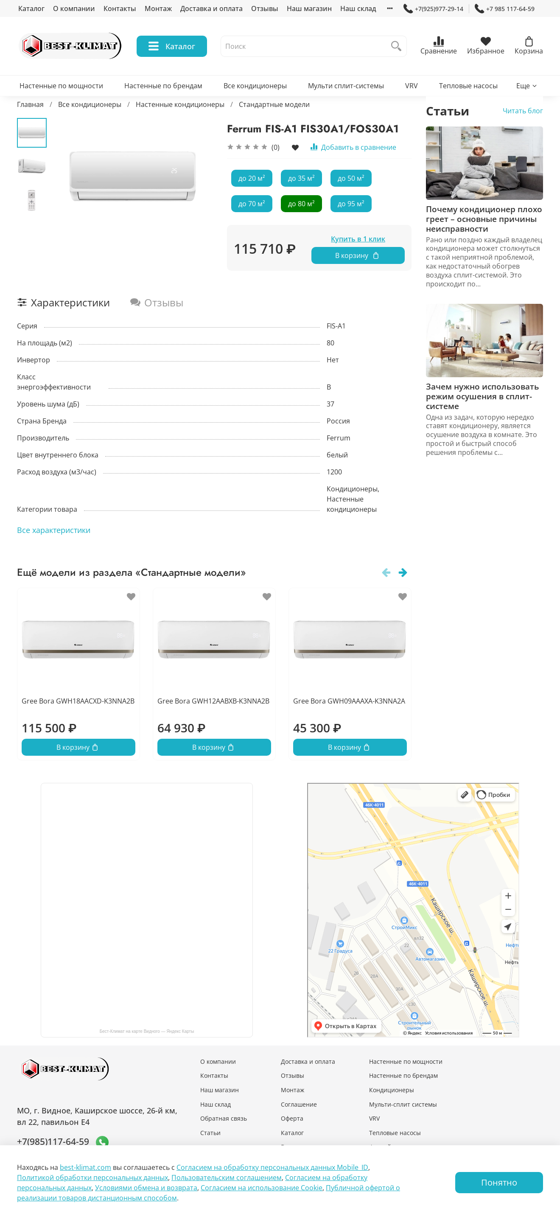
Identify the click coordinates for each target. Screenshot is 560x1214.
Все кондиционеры (255, 85)
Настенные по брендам (163, 85)
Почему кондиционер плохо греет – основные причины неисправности (484, 218)
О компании (74, 8)
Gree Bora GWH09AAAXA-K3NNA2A (349, 701)
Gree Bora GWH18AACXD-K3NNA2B (78, 701)
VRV (411, 85)
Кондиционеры (391, 1090)
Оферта (292, 1118)
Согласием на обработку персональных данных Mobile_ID (272, 1167)
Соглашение (299, 1104)
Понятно (499, 1182)
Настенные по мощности (61, 85)
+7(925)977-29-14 (433, 8)
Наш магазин (309, 8)
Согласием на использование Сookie (261, 1187)
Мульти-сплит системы (403, 1104)
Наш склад (358, 8)
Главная (30, 104)
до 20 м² (251, 178)
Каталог (31, 8)
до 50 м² (351, 178)
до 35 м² (301, 178)
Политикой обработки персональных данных (92, 1177)
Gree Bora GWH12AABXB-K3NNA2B (213, 701)
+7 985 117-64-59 (505, 8)
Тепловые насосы (468, 85)
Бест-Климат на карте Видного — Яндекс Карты (147, 1031)
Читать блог (523, 110)
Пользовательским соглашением (226, 1177)
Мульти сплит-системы (346, 85)
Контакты (120, 8)
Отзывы (264, 8)
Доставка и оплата (211, 8)
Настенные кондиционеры (180, 104)
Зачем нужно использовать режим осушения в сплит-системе (482, 396)
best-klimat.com (85, 1167)
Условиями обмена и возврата (146, 1187)
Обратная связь (223, 1118)
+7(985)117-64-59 (53, 1141)
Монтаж (158, 8)
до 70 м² (251, 203)
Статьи (210, 1133)
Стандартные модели (274, 104)
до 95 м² (351, 203)
